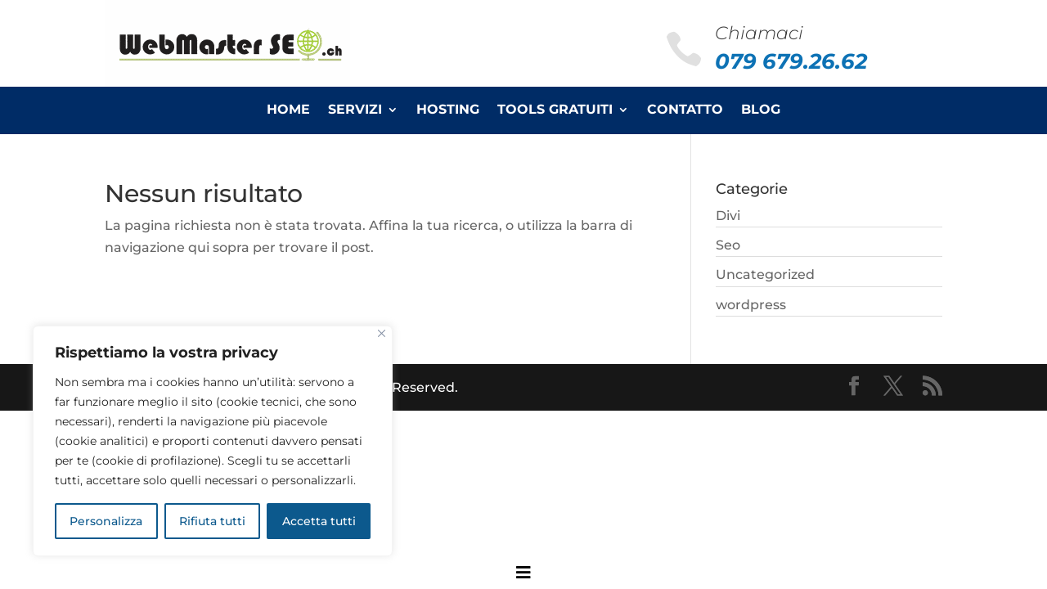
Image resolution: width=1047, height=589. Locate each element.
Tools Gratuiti (555, 110)
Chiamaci (759, 33)
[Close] (381, 333)
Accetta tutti (319, 521)
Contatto (685, 110)
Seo (728, 245)
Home (288, 110)
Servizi (355, 110)
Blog (760, 110)
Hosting (447, 110)
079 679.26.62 (791, 61)
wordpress (751, 304)
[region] (213, 441)
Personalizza (106, 521)
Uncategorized (765, 274)
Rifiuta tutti (212, 521)
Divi (728, 215)
